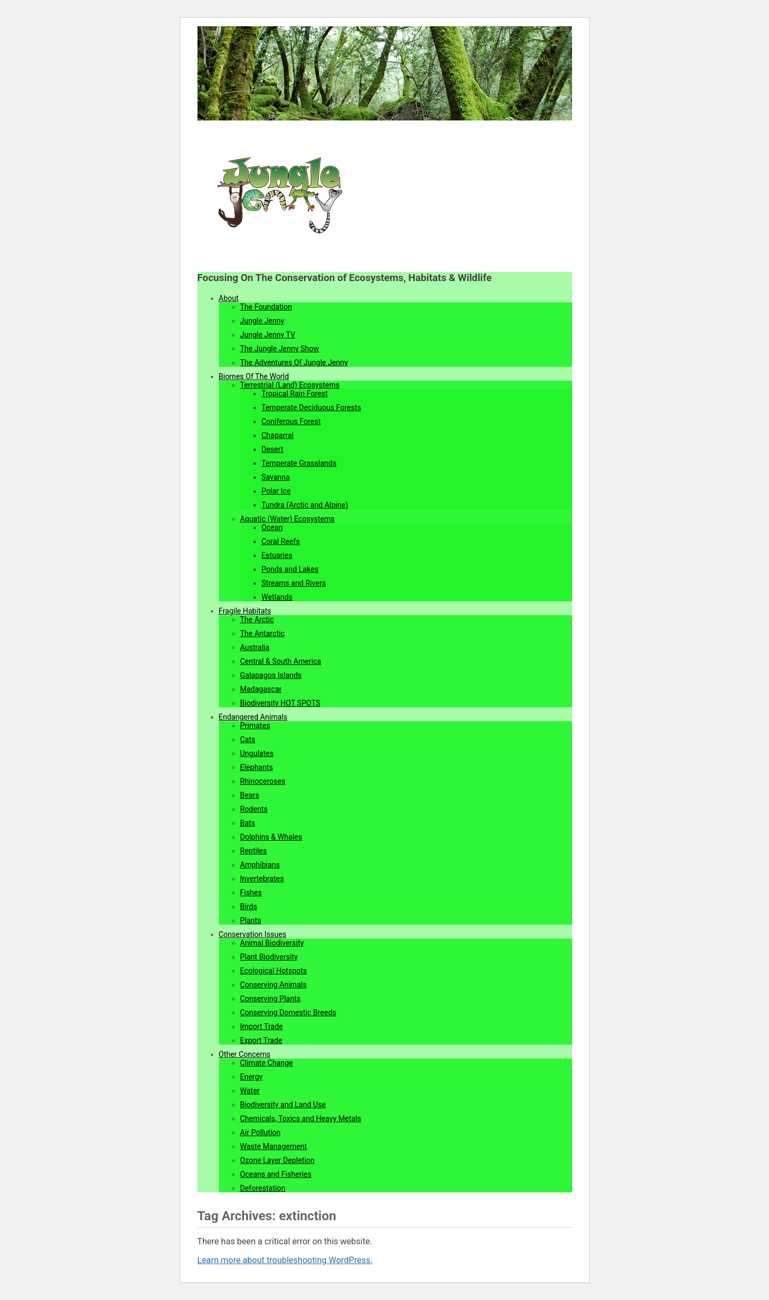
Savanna (276, 477)
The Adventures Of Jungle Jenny (294, 362)
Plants (250, 920)
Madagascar (261, 689)
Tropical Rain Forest (295, 393)
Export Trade (261, 1040)
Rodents (254, 809)
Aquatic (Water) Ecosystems (287, 519)
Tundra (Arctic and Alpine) (305, 505)
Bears (250, 795)
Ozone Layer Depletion (277, 1160)
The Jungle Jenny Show (279, 348)
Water (250, 1090)
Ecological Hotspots (273, 970)
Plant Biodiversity (269, 957)
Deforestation (263, 1188)
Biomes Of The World (254, 376)
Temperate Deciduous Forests (311, 407)
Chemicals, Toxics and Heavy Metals (300, 1118)
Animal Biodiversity (272, 943)
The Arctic (257, 619)
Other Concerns (245, 1054)
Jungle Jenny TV (267, 334)
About (229, 298)
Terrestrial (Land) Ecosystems (290, 385)
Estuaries (277, 555)
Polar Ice (276, 491)
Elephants (256, 767)
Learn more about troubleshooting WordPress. (285, 1260)
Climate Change (266, 1063)
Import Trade (261, 1026)
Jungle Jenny (262, 320)
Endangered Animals (253, 717)
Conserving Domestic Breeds (288, 1012)
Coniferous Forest (291, 421)
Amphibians (260, 864)
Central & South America (281, 661)
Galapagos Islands (271, 675)
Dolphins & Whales (271, 837)
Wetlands (277, 597)
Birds (248, 906)
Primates (255, 725)
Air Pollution (260, 1132)
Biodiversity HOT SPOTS (280, 703)
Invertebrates (262, 878)
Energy (251, 1076)
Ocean (272, 527)
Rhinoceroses (263, 781)
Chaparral (278, 435)
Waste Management (273, 1146)
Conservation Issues (252, 934)
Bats (247, 823)
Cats (248, 739)
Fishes (251, 892)
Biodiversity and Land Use (283, 1104)
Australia (255, 647)
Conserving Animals (273, 984)
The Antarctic (262, 633)
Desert (273, 449)
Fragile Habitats (245, 611)
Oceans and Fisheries (275, 1174)
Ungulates (257, 753)
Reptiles (253, 850)
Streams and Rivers (294, 583)
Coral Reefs (281, 541)
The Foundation (266, 307)
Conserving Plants (270, 998)
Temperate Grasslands (299, 463)
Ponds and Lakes (290, 569)
